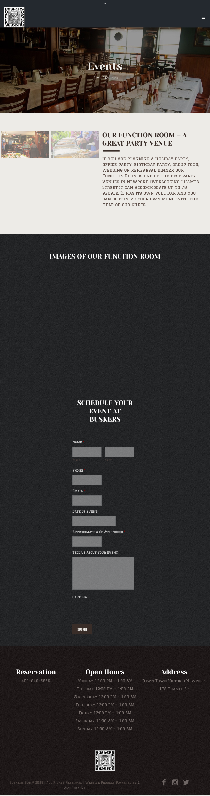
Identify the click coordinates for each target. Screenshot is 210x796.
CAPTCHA (79, 597)
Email (78, 491)
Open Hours (105, 672)
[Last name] (119, 452)
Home (97, 78)
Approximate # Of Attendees (98, 532)
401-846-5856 (36, 681)
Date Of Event (84, 511)
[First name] (87, 452)
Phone (78, 470)
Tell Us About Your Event (95, 552)
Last (108, 460)
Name (78, 442)
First (76, 460)
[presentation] (103, 610)
